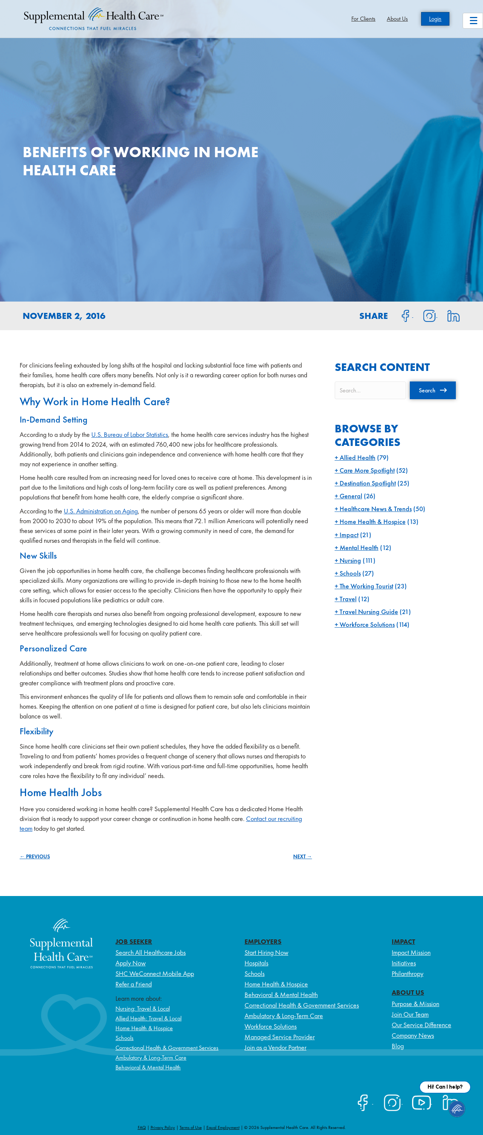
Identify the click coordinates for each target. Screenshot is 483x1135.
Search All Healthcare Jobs (150, 952)
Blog (398, 1046)
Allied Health (357, 457)
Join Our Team (410, 1014)
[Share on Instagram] (425, 315)
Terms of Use (191, 1127)
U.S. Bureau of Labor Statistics (129, 434)
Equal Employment (223, 1127)
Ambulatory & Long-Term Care (150, 1057)
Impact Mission (411, 952)
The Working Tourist (366, 586)
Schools (350, 573)
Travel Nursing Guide (369, 611)
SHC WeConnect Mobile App (154, 973)
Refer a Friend (133, 984)
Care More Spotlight (367, 470)
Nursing (350, 560)
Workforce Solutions (367, 624)
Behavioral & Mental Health (148, 1067)
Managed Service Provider (280, 1036)
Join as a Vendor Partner (275, 1047)
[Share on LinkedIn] (448, 315)
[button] (433, 390)
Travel (348, 598)
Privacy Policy (163, 1127)
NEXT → (302, 856)
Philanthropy (407, 973)
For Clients (363, 19)
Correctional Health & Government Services (166, 1048)
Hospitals (256, 963)
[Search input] (370, 390)
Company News (413, 1035)
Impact (349, 534)
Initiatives (404, 963)
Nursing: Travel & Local (142, 1008)
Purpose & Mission (415, 1003)
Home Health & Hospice (373, 521)
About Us (397, 19)
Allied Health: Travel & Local (148, 1018)
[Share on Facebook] (401, 315)
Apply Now (130, 963)
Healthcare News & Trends (376, 508)
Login (435, 19)
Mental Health (359, 547)
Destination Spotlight (368, 483)
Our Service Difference (421, 1024)
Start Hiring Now (266, 952)
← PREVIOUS (35, 856)
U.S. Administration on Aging (101, 511)
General (351, 496)
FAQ (142, 1127)
